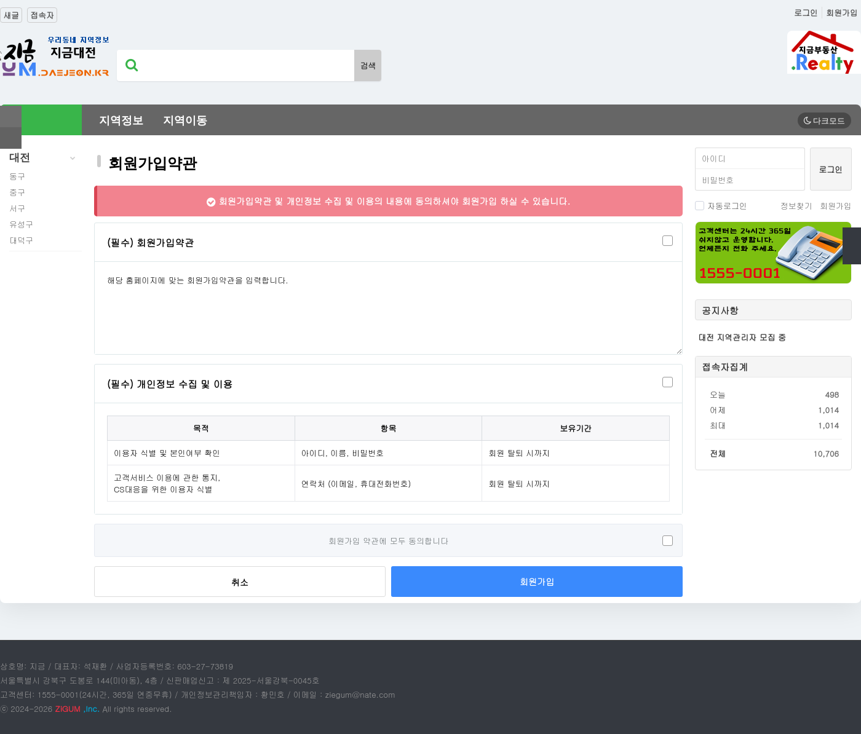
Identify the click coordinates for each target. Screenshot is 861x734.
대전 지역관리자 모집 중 (742, 337)
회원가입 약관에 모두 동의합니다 (388, 541)
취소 (239, 582)
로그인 (806, 12)
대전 (45, 158)
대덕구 (21, 240)
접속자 (42, 15)
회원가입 (842, 12)
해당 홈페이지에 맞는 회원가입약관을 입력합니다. (388, 308)
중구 (17, 192)
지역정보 (121, 120)
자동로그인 (721, 205)
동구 (17, 176)
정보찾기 (796, 205)
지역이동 (185, 120)
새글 (11, 15)
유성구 (21, 224)
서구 (17, 208)
